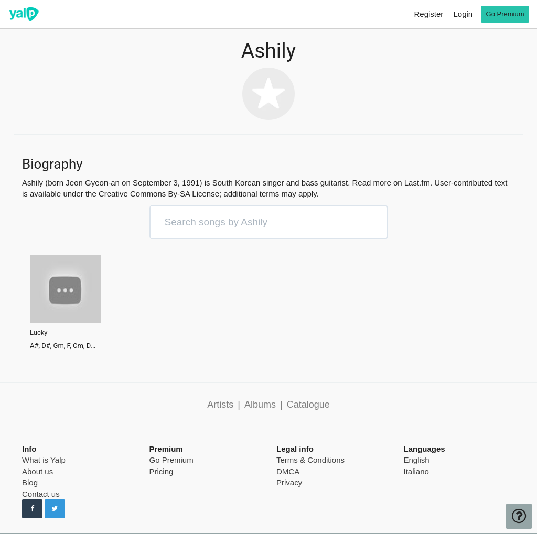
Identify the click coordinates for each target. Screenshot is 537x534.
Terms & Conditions (310, 459)
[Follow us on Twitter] (55, 508)
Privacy (289, 482)
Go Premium (171, 459)
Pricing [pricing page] (161, 471)
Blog (30, 482)
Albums (260, 404)
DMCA (287, 471)
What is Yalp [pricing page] (44, 459)
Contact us (41, 493)
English (416, 459)
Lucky (38, 332)
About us (37, 471)
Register (428, 13)
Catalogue (308, 404)
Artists (220, 404)
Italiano (416, 471)
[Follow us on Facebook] (32, 508)
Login (462, 13)
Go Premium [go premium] (505, 14)
